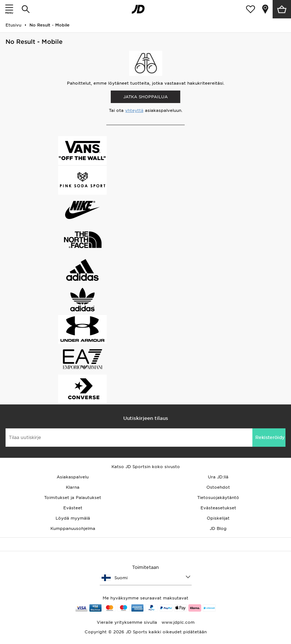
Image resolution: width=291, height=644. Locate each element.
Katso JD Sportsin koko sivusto (145, 466)
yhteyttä (134, 110)
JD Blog (218, 528)
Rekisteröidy (270, 437)
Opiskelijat (218, 518)
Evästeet (72, 507)
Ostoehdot (218, 487)
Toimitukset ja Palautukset (72, 497)
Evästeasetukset (218, 507)
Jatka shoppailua (145, 96)
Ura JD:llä (218, 477)
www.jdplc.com (177, 622)
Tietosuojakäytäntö (218, 497)
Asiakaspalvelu (73, 477)
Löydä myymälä (73, 518)
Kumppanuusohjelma (72, 528)
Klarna (72, 487)
